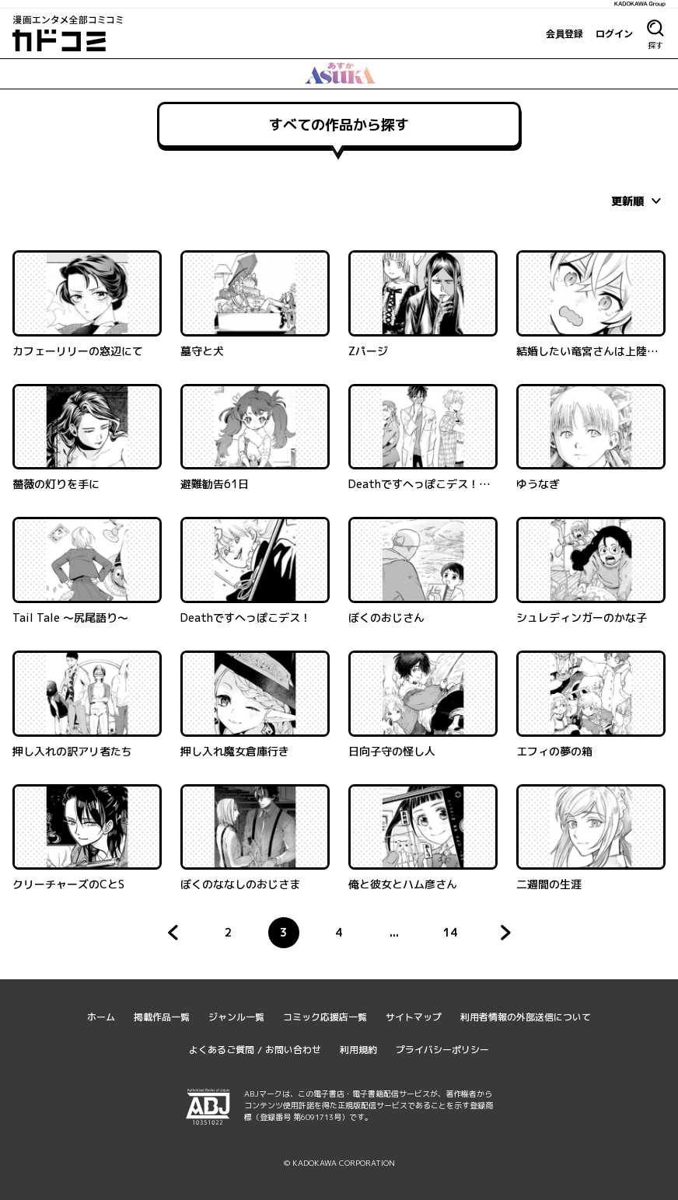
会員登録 (564, 33)
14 (454, 936)
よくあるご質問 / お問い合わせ (255, 1049)
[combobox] (638, 200)
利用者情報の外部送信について (525, 1017)
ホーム (101, 1017)
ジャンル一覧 (236, 1017)
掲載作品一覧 (162, 1017)
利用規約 (358, 1049)
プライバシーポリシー (442, 1049)
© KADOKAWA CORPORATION (339, 1162)
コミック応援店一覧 (325, 1017)
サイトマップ (414, 1017)
